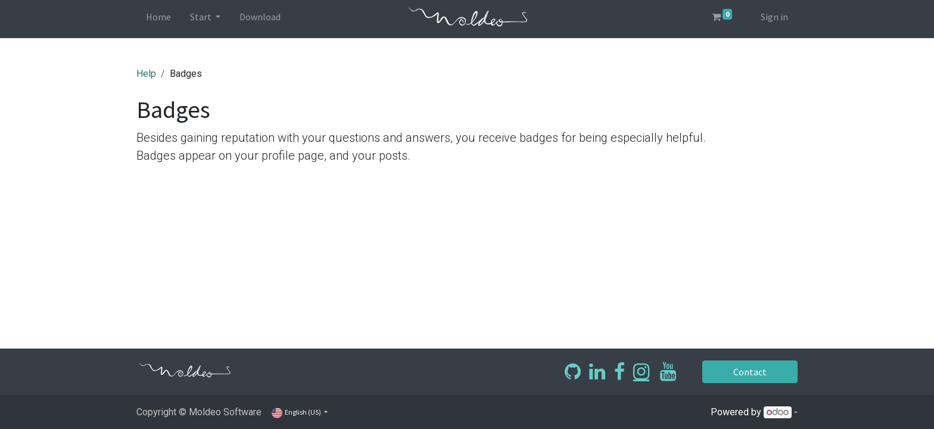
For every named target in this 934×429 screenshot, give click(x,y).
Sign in (774, 17)
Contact (750, 372)
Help (146, 73)
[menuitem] (158, 19)
